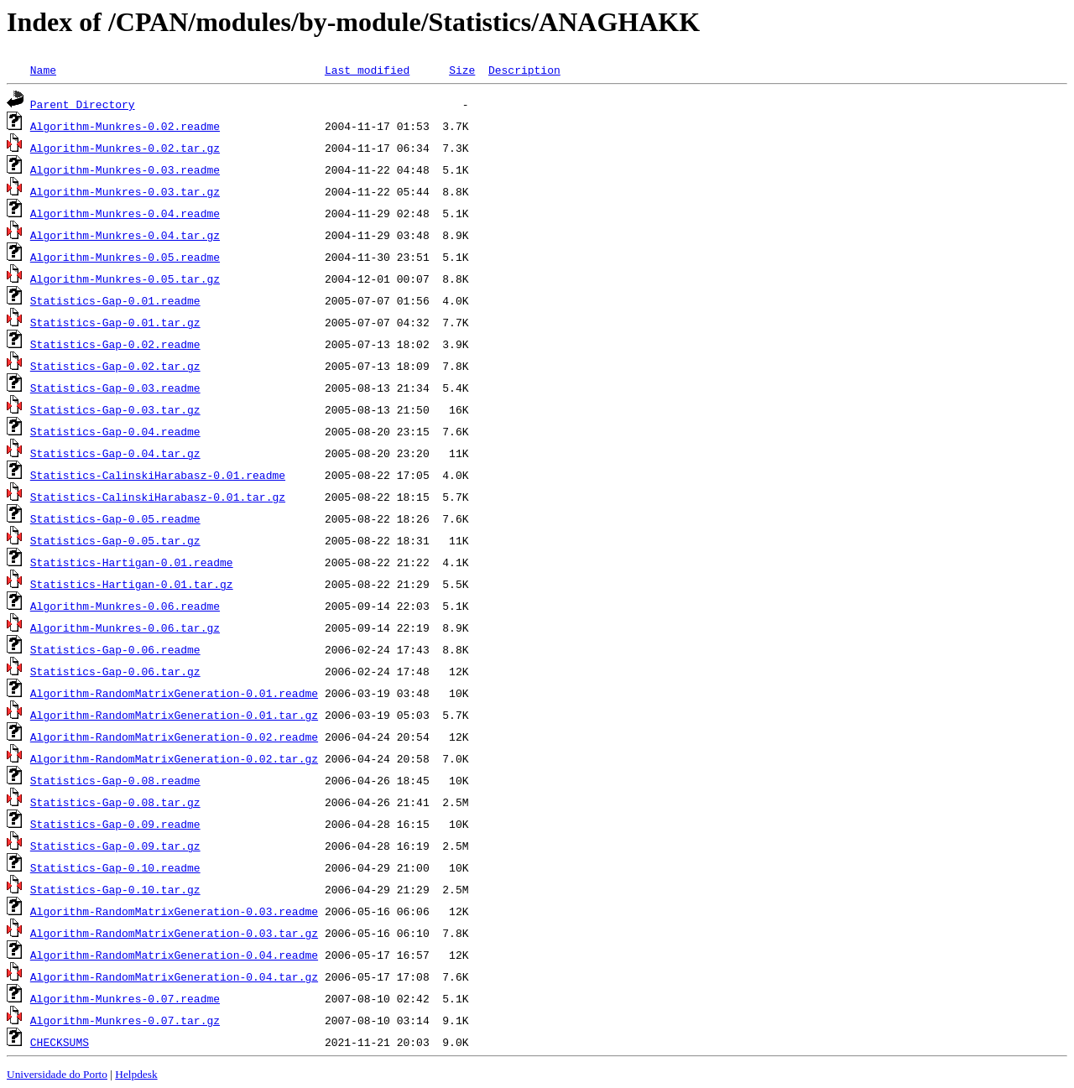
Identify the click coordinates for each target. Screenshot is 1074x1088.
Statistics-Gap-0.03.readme (115, 387)
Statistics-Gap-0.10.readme (115, 867)
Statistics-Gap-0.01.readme (115, 300)
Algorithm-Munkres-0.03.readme (125, 169)
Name (43, 69)
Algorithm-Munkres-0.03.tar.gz (125, 191)
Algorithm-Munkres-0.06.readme (125, 605)
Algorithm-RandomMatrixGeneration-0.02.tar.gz (174, 758)
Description (524, 69)
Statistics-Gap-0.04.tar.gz (115, 453)
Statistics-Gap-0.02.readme (115, 343)
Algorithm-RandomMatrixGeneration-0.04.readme (174, 954)
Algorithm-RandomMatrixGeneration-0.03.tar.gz (174, 932)
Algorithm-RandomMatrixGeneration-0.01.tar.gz (174, 714)
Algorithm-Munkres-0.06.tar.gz (125, 627)
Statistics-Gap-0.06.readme (115, 649)
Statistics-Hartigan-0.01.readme (131, 562)
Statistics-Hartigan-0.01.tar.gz (131, 583)
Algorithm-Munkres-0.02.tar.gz (125, 147)
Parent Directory (82, 104)
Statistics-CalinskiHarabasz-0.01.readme (157, 474)
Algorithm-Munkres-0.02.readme (125, 125)
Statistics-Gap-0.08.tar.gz (115, 801)
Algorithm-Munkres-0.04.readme (125, 213)
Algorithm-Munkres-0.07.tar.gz (125, 1020)
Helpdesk (136, 1074)
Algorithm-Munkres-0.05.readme (125, 256)
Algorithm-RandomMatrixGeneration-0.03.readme (174, 911)
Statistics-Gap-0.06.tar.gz (115, 671)
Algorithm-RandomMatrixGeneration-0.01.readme (174, 692)
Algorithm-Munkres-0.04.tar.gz (125, 234)
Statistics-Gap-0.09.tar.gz (115, 845)
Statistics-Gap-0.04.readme (115, 431)
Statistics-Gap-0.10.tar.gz (115, 889)
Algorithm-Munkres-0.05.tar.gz (125, 278)
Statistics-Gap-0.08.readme (115, 780)
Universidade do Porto (57, 1074)
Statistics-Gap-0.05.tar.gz (115, 540)
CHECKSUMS (59, 1041)
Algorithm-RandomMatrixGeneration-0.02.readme (174, 736)
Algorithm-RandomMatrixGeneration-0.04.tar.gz (174, 976)
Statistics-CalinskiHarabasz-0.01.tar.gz (157, 496)
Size (462, 69)
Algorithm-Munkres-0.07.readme (125, 998)
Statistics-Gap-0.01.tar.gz (115, 322)
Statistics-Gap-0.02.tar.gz (115, 365)
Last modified (367, 69)
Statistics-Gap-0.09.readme (115, 823)
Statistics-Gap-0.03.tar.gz (115, 409)
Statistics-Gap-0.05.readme (115, 518)
